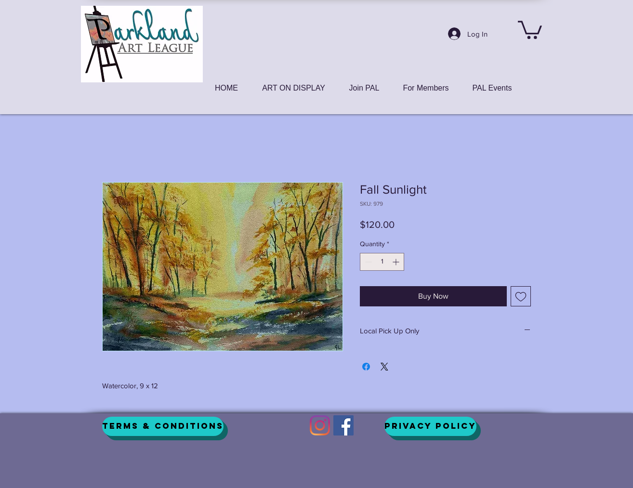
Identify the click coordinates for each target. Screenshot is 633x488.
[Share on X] (384, 366)
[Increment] (397, 261)
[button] (530, 29)
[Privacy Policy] (430, 426)
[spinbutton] (382, 261)
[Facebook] (343, 425)
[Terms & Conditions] (163, 426)
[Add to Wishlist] (521, 296)
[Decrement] (367, 261)
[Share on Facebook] (366, 366)
